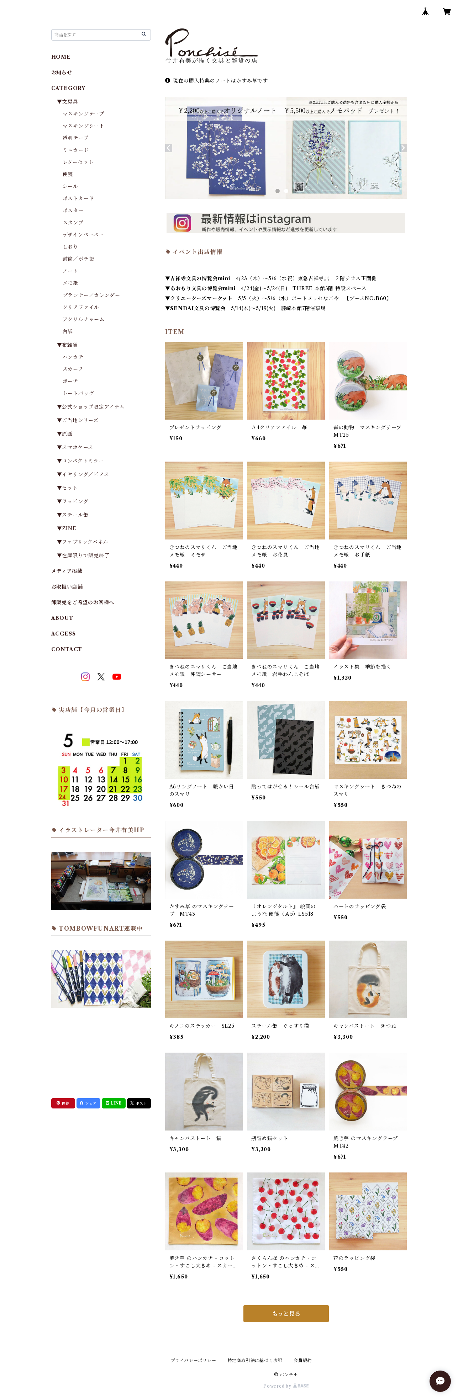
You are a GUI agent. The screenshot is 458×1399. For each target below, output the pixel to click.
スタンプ (76, 222)
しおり (70, 247)
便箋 (68, 174)
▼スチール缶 (73, 515)
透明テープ (76, 138)
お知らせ (61, 72)
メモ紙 (70, 283)
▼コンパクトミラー (80, 461)
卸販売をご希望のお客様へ (83, 602)
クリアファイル (81, 307)
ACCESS (63, 634)
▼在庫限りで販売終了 (83, 555)
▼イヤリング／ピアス (83, 474)
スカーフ (73, 369)
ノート (70, 271)
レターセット (78, 162)
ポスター (73, 210)
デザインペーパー (83, 235)
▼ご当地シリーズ (78, 420)
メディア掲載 (67, 571)
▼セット (67, 488)
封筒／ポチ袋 (78, 259)
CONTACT (67, 649)
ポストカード (78, 198)
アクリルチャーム (84, 319)
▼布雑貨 (67, 345)
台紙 (68, 331)
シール (70, 186)
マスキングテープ (83, 114)
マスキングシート (84, 126)
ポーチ (70, 381)
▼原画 (65, 434)
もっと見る (286, 1313)
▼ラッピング (73, 501)
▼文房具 (70, 102)
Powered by (286, 1386)
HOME (61, 57)
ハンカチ (73, 357)
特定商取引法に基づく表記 (255, 1360)
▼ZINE (67, 528)
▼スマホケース (75, 447)
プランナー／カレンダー (91, 295)
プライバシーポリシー (193, 1360)
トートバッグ (78, 393)
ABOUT (62, 618)
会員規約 (303, 1360)
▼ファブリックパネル (83, 542)
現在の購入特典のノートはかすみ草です (216, 81)
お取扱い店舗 (67, 587)
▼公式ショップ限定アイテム (91, 407)
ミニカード (76, 150)
